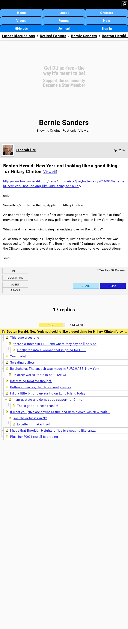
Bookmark (15, 277)
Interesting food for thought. (31, 381)
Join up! (64, 29)
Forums (64, 21)
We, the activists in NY (30, 418)
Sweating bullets (22, 362)
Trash (15, 290)
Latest (64, 13)
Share (85, 285)
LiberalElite (26, 150)
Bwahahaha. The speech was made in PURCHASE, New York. (55, 369)
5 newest (76, 325)
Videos (21, 21)
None (51, 325)
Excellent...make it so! (33, 424)
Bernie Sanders (84, 36)
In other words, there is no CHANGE (40, 375)
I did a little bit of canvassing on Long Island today (47, 393)
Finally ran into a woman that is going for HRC (51, 350)
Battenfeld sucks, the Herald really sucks (40, 387)
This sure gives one (24, 337)
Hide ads (21, 29)
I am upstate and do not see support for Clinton (49, 400)
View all (84, 130)
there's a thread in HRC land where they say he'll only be (55, 344)
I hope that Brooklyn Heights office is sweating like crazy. (53, 430)
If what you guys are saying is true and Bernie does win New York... (60, 412)
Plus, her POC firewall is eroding (34, 437)
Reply (113, 285)
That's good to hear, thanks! (37, 406)
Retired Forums (53, 36)
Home (21, 13)
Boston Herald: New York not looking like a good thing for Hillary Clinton (60, 331)
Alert (15, 284)
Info (15, 270)
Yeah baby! (18, 356)
